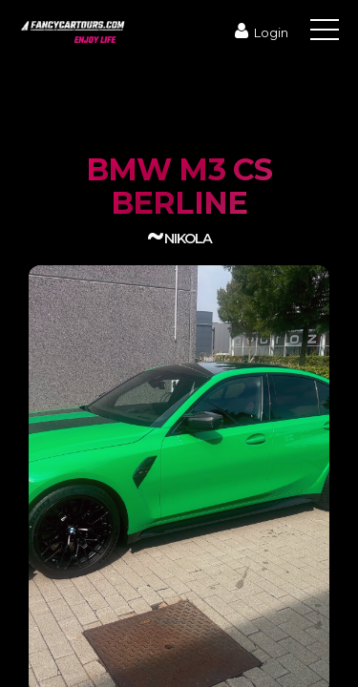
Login (259, 32)
